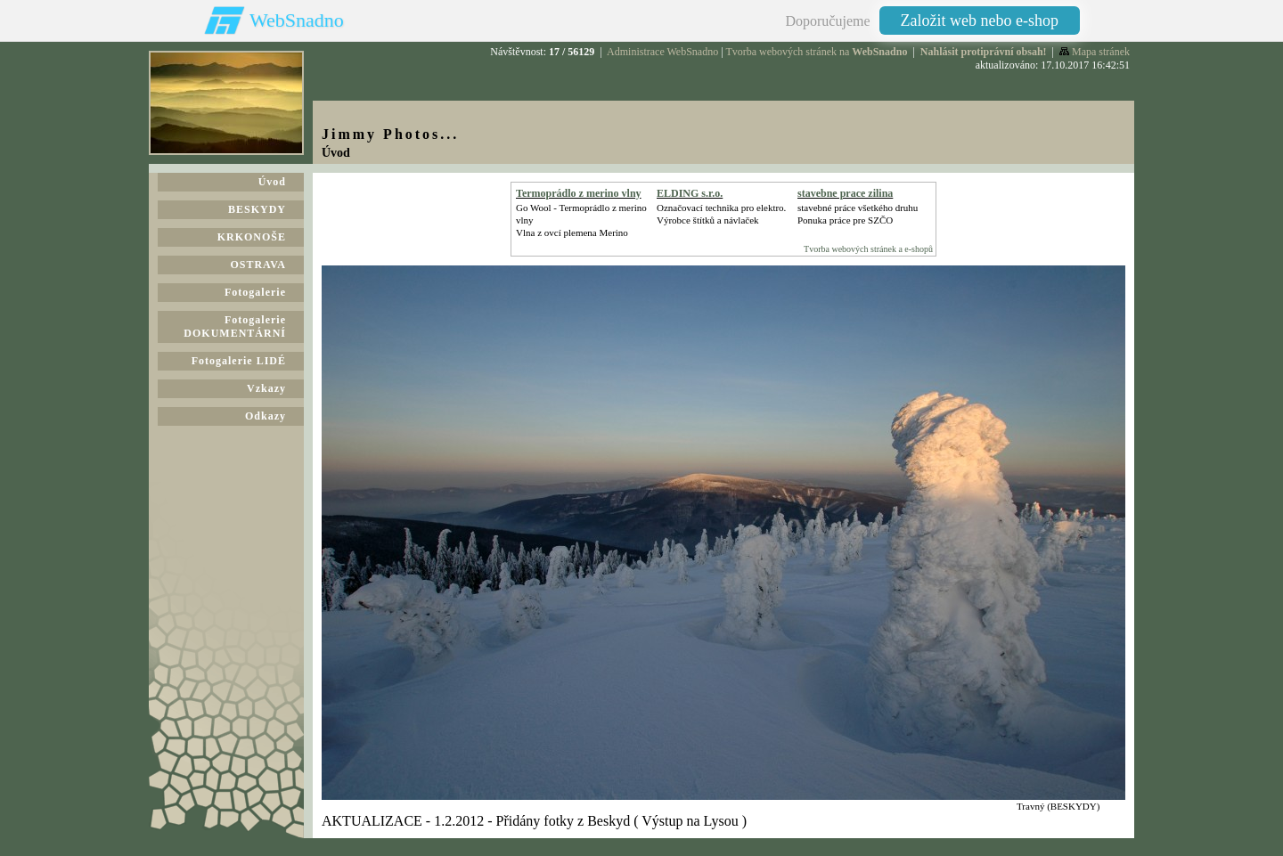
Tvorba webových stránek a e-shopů (868, 249)
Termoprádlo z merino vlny (579, 193)
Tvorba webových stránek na (816, 51)
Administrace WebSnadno (662, 51)
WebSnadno (296, 20)
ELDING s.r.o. (690, 193)
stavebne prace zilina (845, 193)
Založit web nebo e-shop (979, 20)
